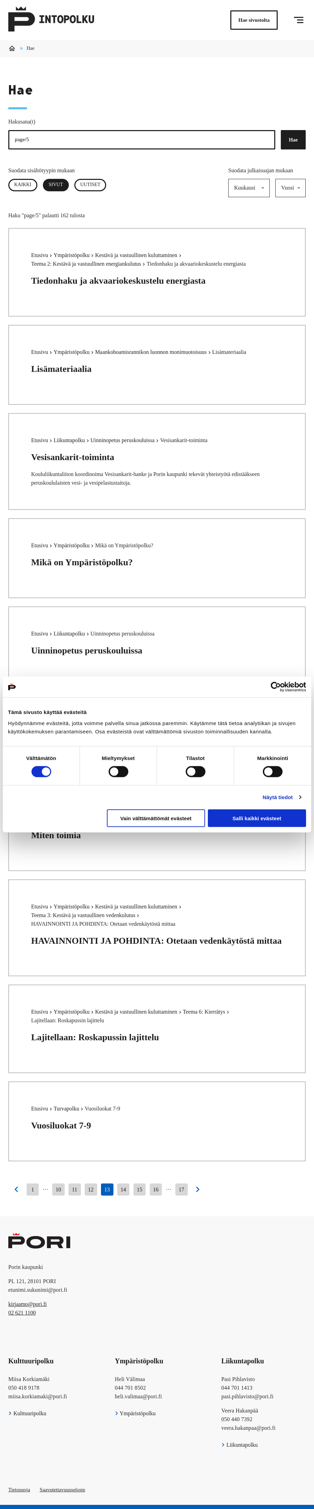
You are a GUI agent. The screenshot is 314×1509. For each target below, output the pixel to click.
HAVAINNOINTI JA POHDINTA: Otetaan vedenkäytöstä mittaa (156, 941)
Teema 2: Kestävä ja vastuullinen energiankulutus (86, 264)
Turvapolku (67, 1109)
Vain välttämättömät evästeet (156, 818)
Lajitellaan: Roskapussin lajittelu (95, 1037)
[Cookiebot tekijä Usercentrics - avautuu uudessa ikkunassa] (276, 687)
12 (91, 1189)
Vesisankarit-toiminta (72, 457)
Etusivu (40, 255)
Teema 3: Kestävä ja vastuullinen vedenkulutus (84, 915)
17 (181, 1189)
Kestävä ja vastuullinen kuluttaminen (137, 255)
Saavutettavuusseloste (62, 1489)
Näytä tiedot (278, 797)
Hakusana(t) (21, 122)
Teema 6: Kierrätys (205, 1012)
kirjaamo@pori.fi (27, 1304)
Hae (293, 140)
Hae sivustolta (253, 20)
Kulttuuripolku (27, 1413)
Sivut (59, 184)
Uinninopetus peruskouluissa (123, 440)
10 (58, 1189)
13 (107, 1189)
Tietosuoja (19, 1489)
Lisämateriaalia (61, 369)
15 (139, 1189)
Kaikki (22, 184)
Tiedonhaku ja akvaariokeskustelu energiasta (118, 281)
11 (74, 1189)
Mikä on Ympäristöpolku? (82, 562)
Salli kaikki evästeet (256, 818)
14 (123, 1189)
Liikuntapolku (70, 440)
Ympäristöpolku (72, 255)
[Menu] (299, 20)
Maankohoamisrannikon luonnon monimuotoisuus (151, 352)
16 (156, 1189)
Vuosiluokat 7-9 (61, 1126)
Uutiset (90, 184)
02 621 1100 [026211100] (22, 1313)
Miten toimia (56, 835)
